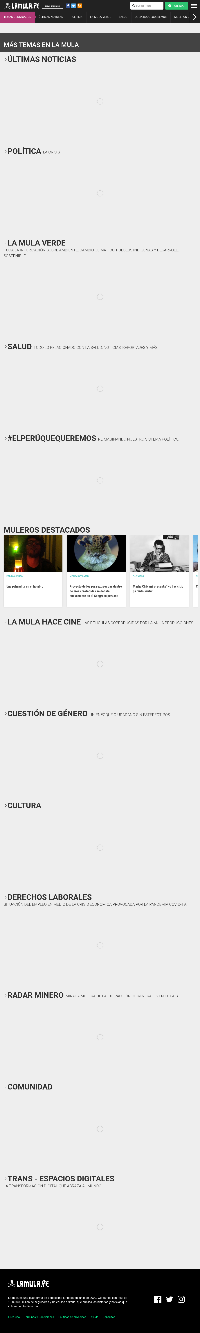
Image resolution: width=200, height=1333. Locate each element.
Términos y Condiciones (39, 1317)
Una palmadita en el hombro (24, 586)
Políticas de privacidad (72, 1317)
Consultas (109, 1317)
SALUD (123, 17)
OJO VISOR (138, 576)
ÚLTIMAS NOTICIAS (51, 17)
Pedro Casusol (15, 576)
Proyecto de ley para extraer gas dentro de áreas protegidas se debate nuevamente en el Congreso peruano (96, 590)
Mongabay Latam (79, 576)
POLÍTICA (76, 17)
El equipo (14, 1317)
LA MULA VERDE (100, 17)
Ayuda (94, 1317)
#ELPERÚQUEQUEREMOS (151, 17)
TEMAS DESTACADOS (17, 17)
